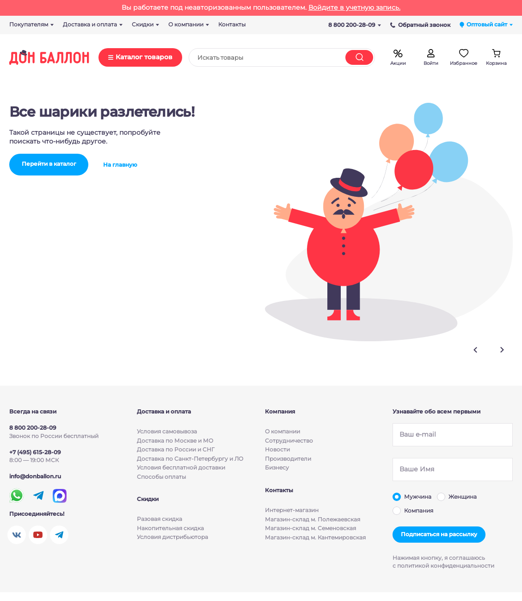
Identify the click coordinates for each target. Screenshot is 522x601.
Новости (277, 449)
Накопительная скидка (170, 528)
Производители (288, 458)
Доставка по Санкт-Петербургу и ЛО (190, 458)
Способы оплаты (161, 476)
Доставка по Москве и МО (175, 440)
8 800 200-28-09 (354, 24)
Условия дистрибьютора (172, 537)
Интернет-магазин (292, 510)
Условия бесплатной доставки (181, 467)
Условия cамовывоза (167, 431)
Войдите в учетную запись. (354, 7)
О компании (282, 431)
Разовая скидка (159, 519)
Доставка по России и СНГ (176, 449)
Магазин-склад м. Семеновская (310, 528)
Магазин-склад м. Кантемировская (315, 537)
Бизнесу (277, 467)
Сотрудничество (289, 440)
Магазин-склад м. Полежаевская (312, 519)
